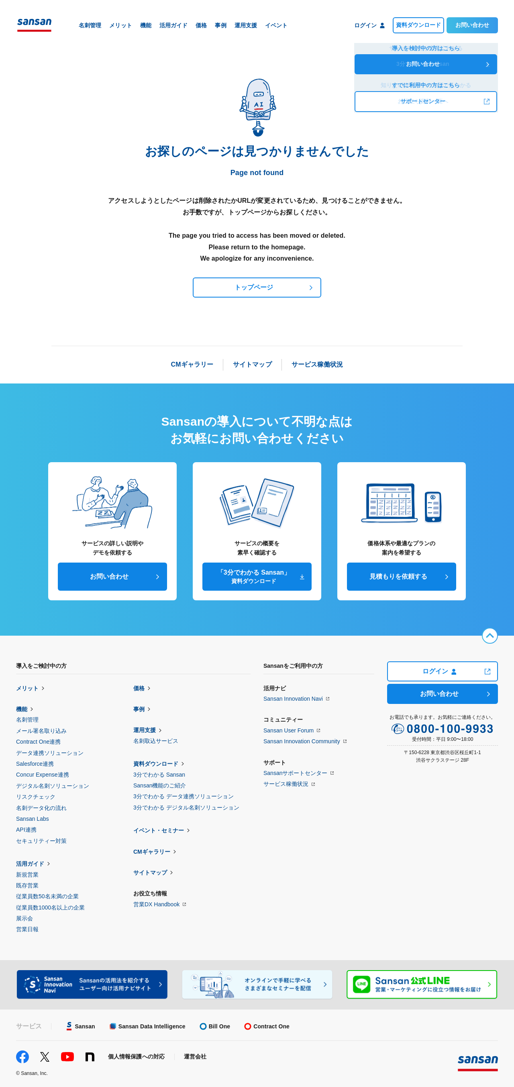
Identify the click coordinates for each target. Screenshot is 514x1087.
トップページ (254, 287)
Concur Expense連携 (42, 774)
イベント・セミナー (158, 830)
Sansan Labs (32, 819)
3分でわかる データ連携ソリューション (183, 796)
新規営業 (27, 874)
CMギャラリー (151, 851)
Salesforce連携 (35, 764)
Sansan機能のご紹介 (159, 785)
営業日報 (27, 929)
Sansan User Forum (288, 730)
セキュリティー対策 (41, 841)
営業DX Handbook (156, 904)
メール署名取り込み (41, 731)
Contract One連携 (38, 741)
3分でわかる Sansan (159, 774)
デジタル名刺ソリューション (52, 786)
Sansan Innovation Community (301, 741)
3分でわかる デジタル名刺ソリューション (186, 807)
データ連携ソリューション (50, 753)
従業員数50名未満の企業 (47, 896)
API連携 (26, 829)
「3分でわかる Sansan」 (253, 577)
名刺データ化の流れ (41, 808)
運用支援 (144, 730)
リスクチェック (35, 796)
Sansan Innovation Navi (293, 698)
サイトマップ (150, 872)
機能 (21, 709)
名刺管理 (27, 719)
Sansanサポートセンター (295, 773)
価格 (139, 688)
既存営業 (27, 885)
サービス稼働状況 (285, 784)
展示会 (24, 918)
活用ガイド (30, 864)
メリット (27, 688)
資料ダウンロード (418, 25)
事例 (139, 709)
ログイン (439, 671)
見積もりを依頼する (398, 576)
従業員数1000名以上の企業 (50, 907)
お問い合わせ (472, 25)
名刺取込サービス (155, 741)
